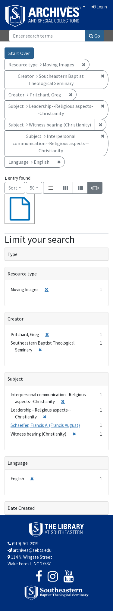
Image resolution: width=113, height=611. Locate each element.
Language (18, 463)
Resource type (22, 274)
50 (36, 187)
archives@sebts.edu (30, 550)
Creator (16, 319)
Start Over (19, 53)
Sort (12, 188)
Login (99, 7)
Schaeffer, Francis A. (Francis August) (45, 425)
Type (12, 254)
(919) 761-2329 (23, 543)
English (75, 7)
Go (94, 36)
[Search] (47, 35)
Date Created (21, 508)
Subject (15, 379)
